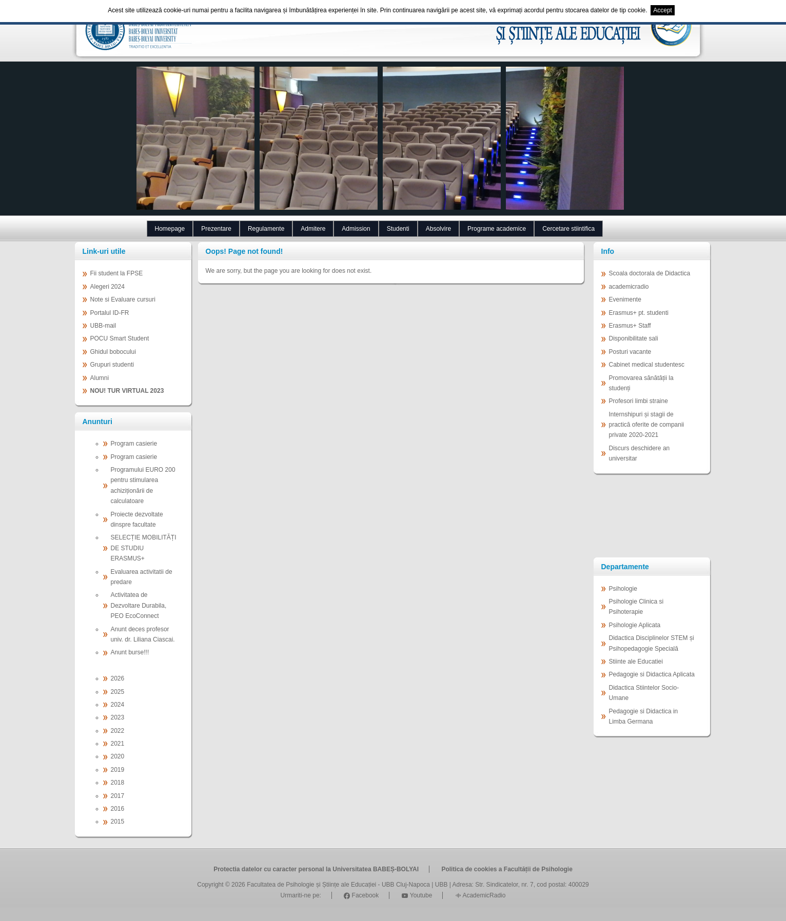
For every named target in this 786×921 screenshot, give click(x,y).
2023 (118, 717)
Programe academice (496, 228)
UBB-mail (103, 325)
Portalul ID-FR (109, 312)
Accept (662, 10)
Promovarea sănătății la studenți (641, 383)
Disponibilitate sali (633, 338)
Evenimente (625, 299)
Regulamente (266, 228)
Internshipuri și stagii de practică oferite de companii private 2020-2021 (646, 425)
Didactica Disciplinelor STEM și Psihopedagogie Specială (651, 643)
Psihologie (623, 588)
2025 (118, 691)
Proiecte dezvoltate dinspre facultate (137, 519)
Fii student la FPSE (116, 273)
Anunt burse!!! (130, 652)
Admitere (313, 228)
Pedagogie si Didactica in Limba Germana (643, 716)
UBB (441, 884)
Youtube (417, 895)
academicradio (629, 286)
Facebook (361, 895)
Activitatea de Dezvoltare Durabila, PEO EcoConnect (139, 605)
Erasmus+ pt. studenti (639, 312)
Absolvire (438, 228)
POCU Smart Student (119, 338)
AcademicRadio (480, 895)
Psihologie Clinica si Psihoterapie (636, 606)
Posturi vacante (630, 351)
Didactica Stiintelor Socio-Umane (644, 693)
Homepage (170, 228)
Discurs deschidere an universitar (639, 453)
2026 (118, 678)
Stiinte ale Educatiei (636, 661)
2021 (118, 743)
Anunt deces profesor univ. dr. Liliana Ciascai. (143, 634)
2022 (118, 730)
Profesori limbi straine (638, 401)
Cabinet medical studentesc (646, 364)
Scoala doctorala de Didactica (650, 273)
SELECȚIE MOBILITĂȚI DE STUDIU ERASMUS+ (143, 548)
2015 (118, 821)
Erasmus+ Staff (630, 325)
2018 (118, 782)
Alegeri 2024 (107, 286)
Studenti (398, 228)
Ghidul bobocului (113, 351)
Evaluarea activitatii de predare (141, 577)
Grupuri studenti (112, 364)
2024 (118, 704)
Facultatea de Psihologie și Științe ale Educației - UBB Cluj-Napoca (338, 884)
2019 (118, 769)
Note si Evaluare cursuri (122, 299)
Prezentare (216, 228)
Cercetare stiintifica (568, 228)
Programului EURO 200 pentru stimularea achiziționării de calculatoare (143, 485)
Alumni (99, 378)
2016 (118, 808)
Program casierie (134, 443)
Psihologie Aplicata (635, 625)
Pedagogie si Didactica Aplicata (652, 674)
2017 (118, 795)
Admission (356, 228)
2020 (118, 756)
